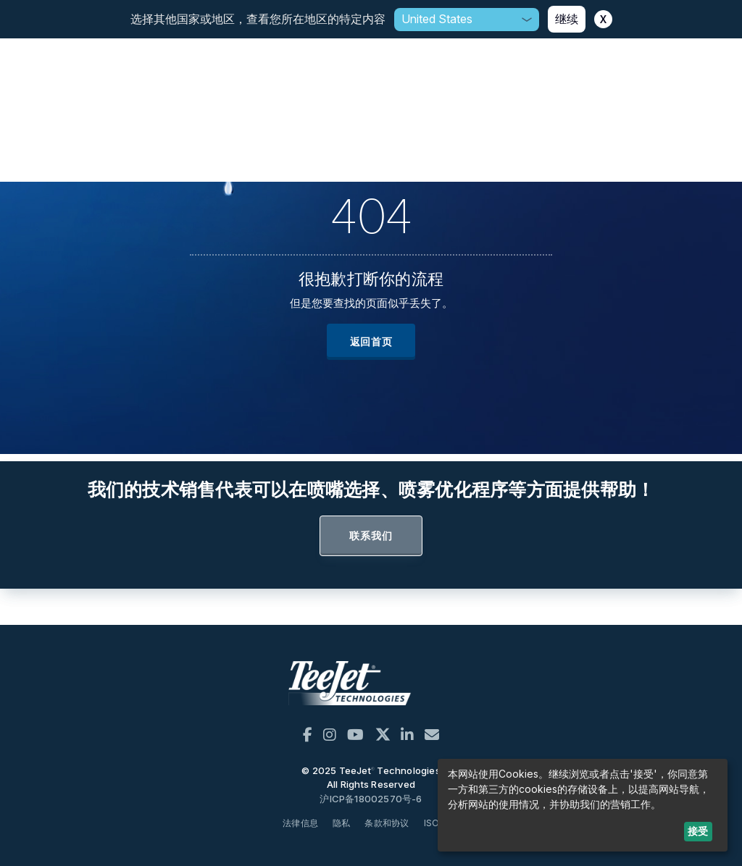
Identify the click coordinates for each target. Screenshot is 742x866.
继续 (566, 19)
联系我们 (370, 535)
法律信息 (300, 822)
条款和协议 (386, 822)
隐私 (341, 822)
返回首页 (371, 341)
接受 (698, 831)
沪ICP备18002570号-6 (371, 798)
